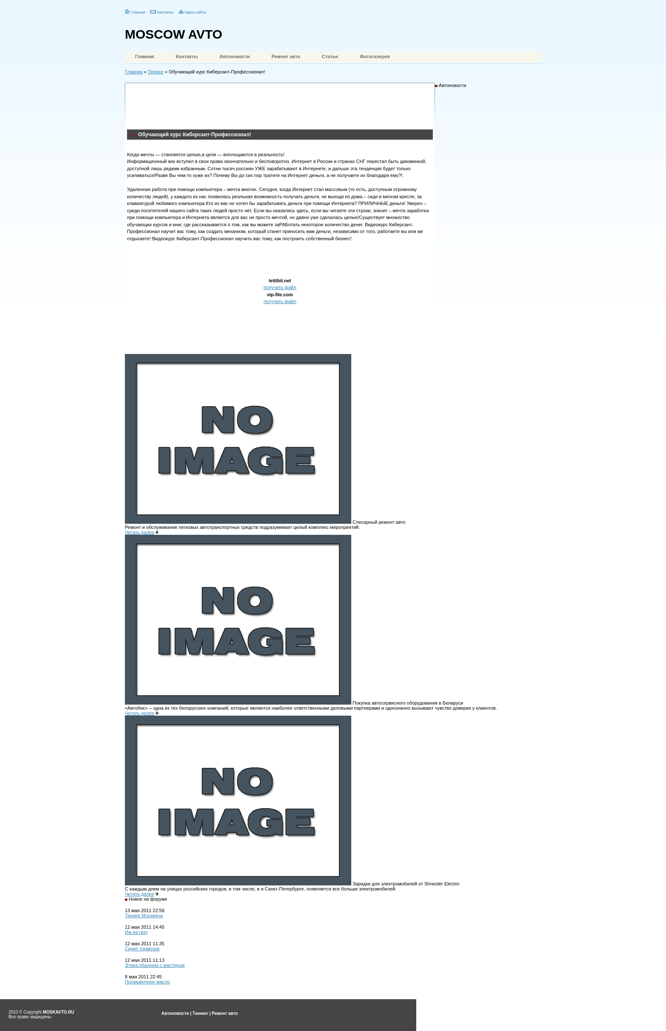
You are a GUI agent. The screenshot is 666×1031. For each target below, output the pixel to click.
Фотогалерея (375, 56)
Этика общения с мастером (155, 965)
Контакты (165, 12)
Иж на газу (136, 932)
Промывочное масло (147, 981)
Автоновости (235, 56)
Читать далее (139, 532)
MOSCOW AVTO (173, 34)
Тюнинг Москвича (144, 915)
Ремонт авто (285, 56)
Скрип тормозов (142, 948)
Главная (138, 12)
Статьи (330, 56)
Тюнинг (156, 71)
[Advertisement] (281, 104)
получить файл (279, 287)
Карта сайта (195, 12)
